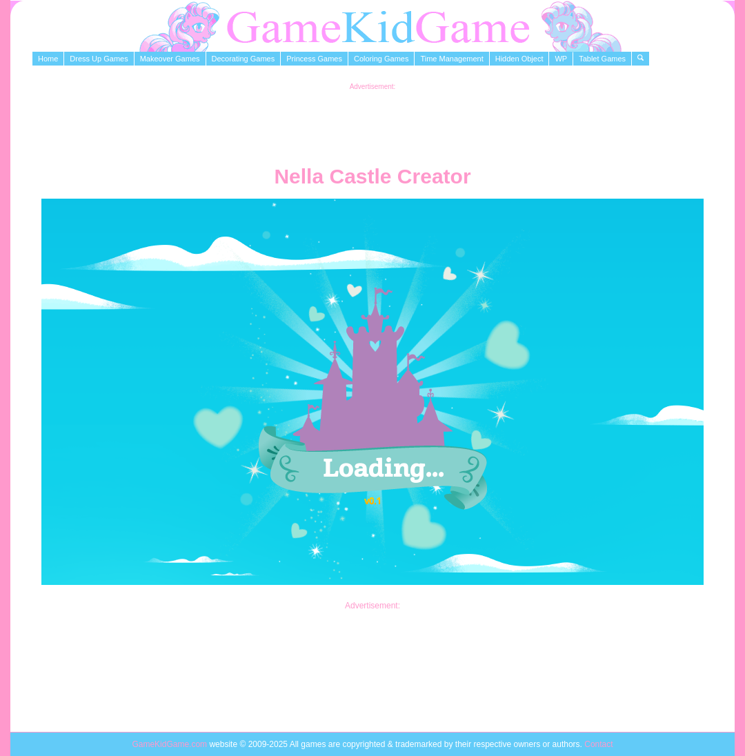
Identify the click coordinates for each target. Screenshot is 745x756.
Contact (598, 744)
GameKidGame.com (170, 744)
